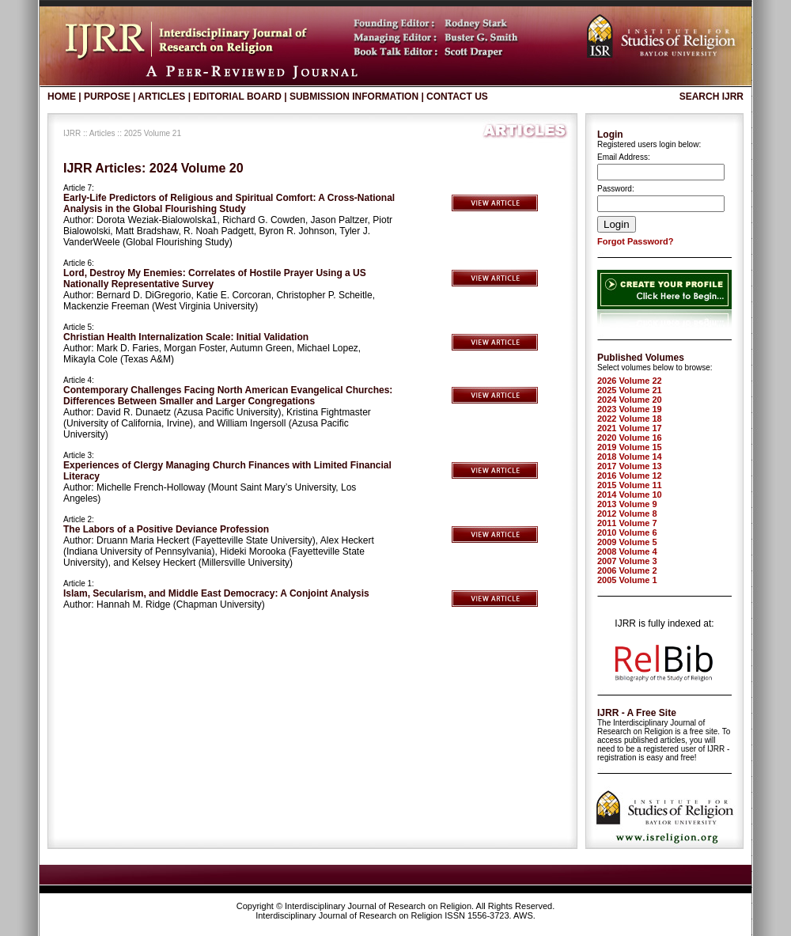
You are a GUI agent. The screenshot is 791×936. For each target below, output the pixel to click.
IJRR (72, 133)
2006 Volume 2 (627, 570)
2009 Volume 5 (627, 542)
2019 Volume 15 (629, 447)
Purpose (107, 96)
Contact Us (457, 96)
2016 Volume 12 (629, 475)
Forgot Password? (635, 241)
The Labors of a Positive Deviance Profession (166, 529)
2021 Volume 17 (629, 428)
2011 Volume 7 (627, 523)
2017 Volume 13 (629, 466)
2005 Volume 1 (627, 580)
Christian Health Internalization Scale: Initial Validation (185, 337)
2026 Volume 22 (629, 380)
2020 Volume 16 (629, 437)
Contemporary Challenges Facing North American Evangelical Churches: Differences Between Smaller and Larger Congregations (227, 396)
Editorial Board (237, 96)
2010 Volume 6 (627, 532)
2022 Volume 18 (629, 418)
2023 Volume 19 (629, 409)
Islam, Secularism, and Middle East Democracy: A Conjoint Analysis (216, 593)
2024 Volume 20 (629, 399)
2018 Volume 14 (629, 456)
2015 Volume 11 (629, 485)
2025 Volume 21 (629, 390)
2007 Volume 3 (627, 561)
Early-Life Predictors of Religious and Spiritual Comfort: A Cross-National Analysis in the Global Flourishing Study (229, 203)
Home (61, 96)
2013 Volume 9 (627, 504)
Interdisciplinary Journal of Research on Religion (378, 906)
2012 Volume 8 (627, 513)
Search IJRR (711, 96)
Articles (161, 96)
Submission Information (354, 96)
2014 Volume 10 (629, 494)
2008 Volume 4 (627, 551)
